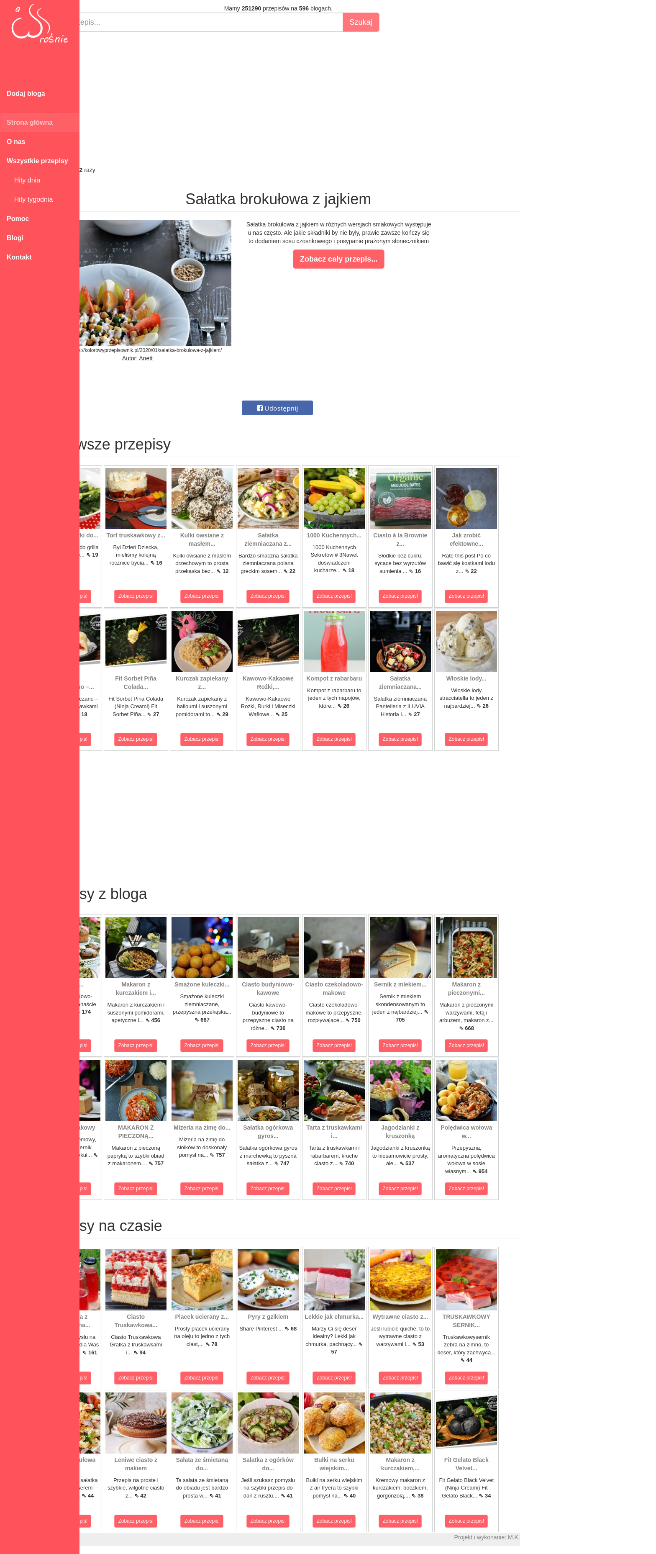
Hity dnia (23, 180)
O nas (16, 141)
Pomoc (18, 218)
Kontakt (19, 257)
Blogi (15, 237)
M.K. (561, 1537)
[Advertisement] (325, 98)
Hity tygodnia (30, 199)
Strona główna (30, 122)
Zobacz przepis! (117, 596)
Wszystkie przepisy (37, 160)
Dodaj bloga (26, 93)
